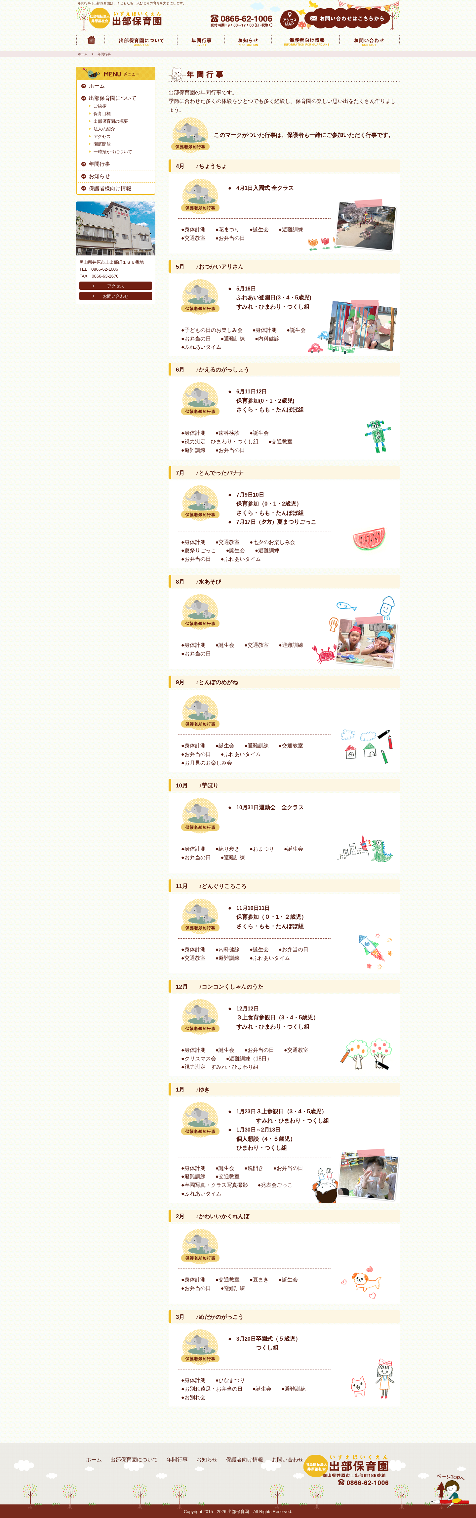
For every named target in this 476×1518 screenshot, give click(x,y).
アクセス (102, 136)
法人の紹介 (104, 128)
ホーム (83, 54)
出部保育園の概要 (111, 121)
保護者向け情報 (244, 1459)
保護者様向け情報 (110, 188)
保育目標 (102, 113)
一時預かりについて (113, 151)
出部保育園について (113, 98)
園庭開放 (102, 144)
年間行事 (99, 164)
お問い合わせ (116, 296)
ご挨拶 (100, 106)
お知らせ (99, 176)
